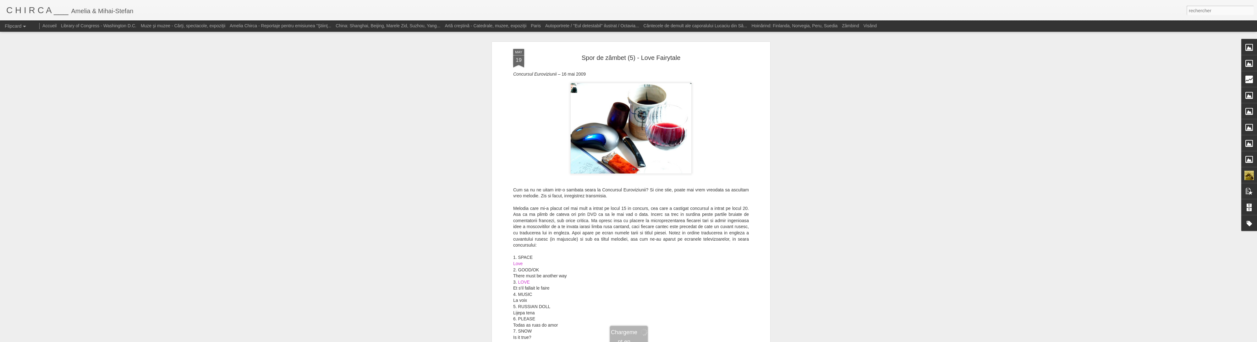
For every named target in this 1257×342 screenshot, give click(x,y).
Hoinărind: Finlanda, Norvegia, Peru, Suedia (794, 25)
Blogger (673, 338)
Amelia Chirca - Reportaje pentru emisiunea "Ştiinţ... (280, 25)
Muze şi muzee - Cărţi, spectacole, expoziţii (183, 25)
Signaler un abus (694, 338)
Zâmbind (850, 25)
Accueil (49, 25)
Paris (536, 25)
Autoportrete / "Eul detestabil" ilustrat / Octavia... (592, 25)
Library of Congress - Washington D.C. (98, 25)
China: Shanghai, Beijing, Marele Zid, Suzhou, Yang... (388, 25)
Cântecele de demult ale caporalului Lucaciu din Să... (695, 25)
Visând (870, 25)
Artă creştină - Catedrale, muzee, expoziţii (485, 25)
